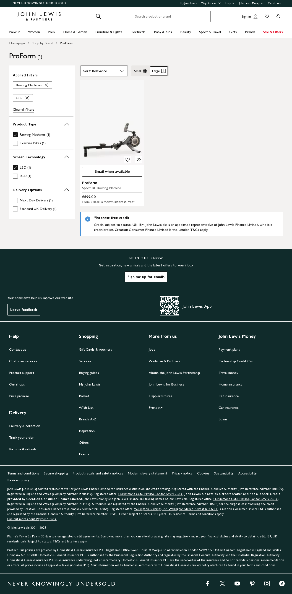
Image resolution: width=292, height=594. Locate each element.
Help (230, 3)
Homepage (17, 43)
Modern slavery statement (147, 473)
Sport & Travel (210, 32)
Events (84, 454)
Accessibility (247, 473)
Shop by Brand (42, 43)
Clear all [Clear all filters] (23, 109)
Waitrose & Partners (164, 361)
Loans (223, 419)
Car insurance (229, 407)
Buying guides (89, 372)
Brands (250, 32)
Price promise (19, 396)
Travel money (228, 372)
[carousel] (112, 122)
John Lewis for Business (166, 384)
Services (85, 361)
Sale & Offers (273, 32)
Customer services (23, 361)
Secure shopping (56, 473)
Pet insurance (229, 396)
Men (51, 32)
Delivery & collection (24, 426)
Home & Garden (75, 32)
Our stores (274, 3)
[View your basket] (278, 16)
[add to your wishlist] (127, 159)
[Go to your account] (255, 16)
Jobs (152, 349)
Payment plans (229, 349)
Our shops (17, 384)
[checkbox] (41, 134)
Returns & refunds (22, 449)
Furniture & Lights (108, 32)
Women (34, 32)
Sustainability (224, 473)
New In (14, 32)
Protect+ (156, 407)
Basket (84, 396)
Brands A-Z (87, 419)
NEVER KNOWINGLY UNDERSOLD (39, 3)
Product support (21, 372)
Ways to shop (211, 3)
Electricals (138, 32)
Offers (84, 442)
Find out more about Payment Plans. (32, 519)
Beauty (185, 32)
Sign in (246, 16)
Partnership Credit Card (236, 361)
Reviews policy (18, 480)
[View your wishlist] (266, 16)
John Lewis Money (251, 3)
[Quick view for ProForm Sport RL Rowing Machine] (138, 159)
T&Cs (56, 541)
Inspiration (87, 431)
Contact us (17, 349)
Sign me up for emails (146, 277)
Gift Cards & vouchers (95, 349)
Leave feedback (23, 309)
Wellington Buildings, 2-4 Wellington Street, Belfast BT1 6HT (176, 509)
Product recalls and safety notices (98, 473)
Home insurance (230, 384)
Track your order (21, 437)
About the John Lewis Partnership (174, 372)
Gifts (233, 32)
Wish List (86, 407)
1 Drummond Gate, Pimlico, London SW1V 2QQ (150, 494)
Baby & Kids (163, 32)
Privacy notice (182, 473)
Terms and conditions (23, 473)
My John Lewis (188, 3)
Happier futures (160, 396)
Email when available (106, 172)
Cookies (203, 473)
